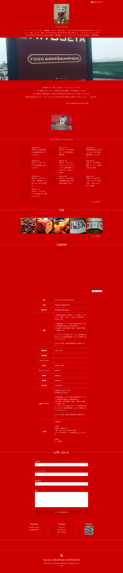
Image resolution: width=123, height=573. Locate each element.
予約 (42, 33)
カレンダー (98, 30)
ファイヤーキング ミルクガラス (90, 33)
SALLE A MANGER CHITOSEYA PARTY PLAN (80, 30)
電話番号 (38, 481)
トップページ (25, 30)
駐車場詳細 (94, 35)
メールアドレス (40, 471)
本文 (36, 490)
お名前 (37, 461)
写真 (31, 33)
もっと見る (96, 201)
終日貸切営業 (34, 529)
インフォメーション (36, 30)
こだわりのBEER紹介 (83, 35)
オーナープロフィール (69, 35)
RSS (62, 566)
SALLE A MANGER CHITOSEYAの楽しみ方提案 (39, 35)
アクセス (53, 30)
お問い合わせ (62, 30)
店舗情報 (46, 30)
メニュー (25, 33)
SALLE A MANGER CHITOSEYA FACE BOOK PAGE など (62, 33)
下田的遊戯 (58, 35)
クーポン (36, 33)
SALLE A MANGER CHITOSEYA (61, 559)
